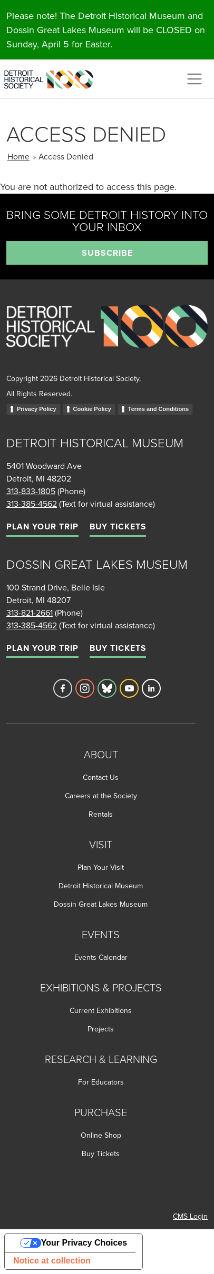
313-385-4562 (31, 503)
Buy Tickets (118, 526)
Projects (100, 1029)
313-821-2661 (29, 612)
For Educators (101, 1082)
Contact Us (101, 777)
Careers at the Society (101, 795)
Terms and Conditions (158, 409)
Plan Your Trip (42, 526)
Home (18, 156)
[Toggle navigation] (194, 79)
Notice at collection (52, 1260)
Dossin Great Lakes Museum (101, 904)
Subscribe (107, 253)
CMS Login (190, 1216)
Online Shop (101, 1135)
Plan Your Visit (100, 867)
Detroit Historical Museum (101, 885)
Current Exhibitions (101, 1010)
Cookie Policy (92, 409)
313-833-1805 (30, 491)
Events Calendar (101, 957)
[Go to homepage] (107, 337)
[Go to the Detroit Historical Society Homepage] (53, 77)
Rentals (101, 814)
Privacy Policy (36, 409)
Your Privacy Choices (84, 1242)
